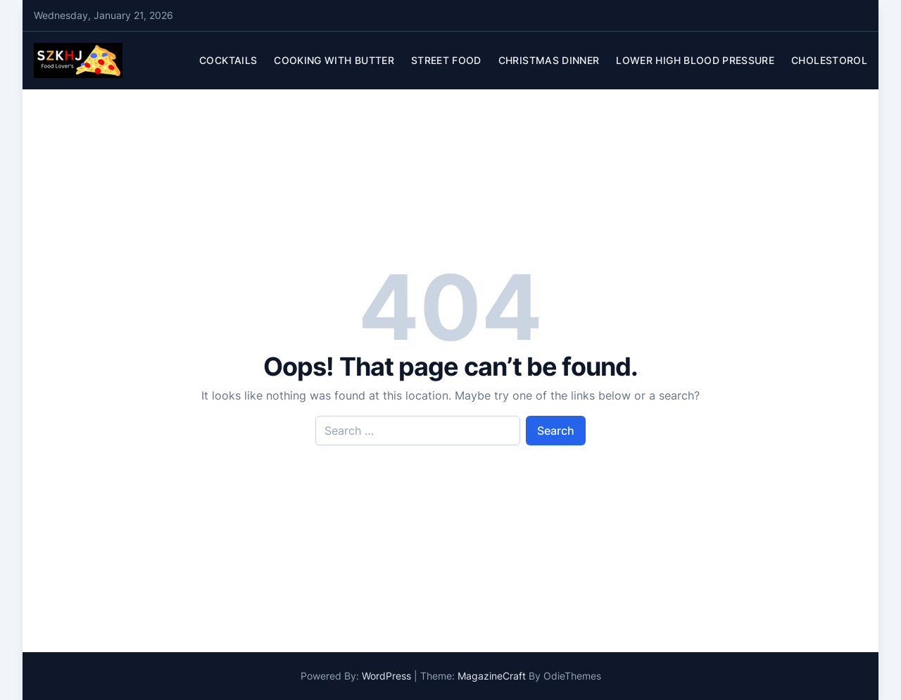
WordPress (386, 676)
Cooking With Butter (334, 60)
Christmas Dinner (549, 60)
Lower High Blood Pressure (695, 60)
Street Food (446, 60)
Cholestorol (829, 60)
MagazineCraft (492, 676)
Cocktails (228, 60)
